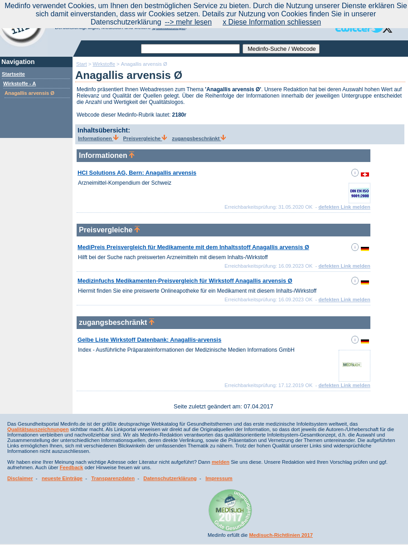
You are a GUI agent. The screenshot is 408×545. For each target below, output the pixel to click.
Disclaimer (20, 478)
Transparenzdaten (113, 478)
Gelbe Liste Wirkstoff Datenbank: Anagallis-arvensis (149, 339)
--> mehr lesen (188, 22)
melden (220, 462)
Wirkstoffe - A (19, 83)
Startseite (13, 74)
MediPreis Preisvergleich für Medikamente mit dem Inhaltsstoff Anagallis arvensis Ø (193, 247)
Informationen (98, 138)
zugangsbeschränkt (199, 138)
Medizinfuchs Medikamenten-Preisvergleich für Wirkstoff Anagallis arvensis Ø (185, 280)
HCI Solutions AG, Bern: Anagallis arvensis (137, 172)
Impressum (219, 478)
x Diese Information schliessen (272, 22)
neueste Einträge (62, 478)
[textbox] (190, 49)
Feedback (71, 467)
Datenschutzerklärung (170, 478)
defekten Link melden (344, 207)
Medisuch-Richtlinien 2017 (281, 535)
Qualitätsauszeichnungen (38, 429)
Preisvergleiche (145, 138)
